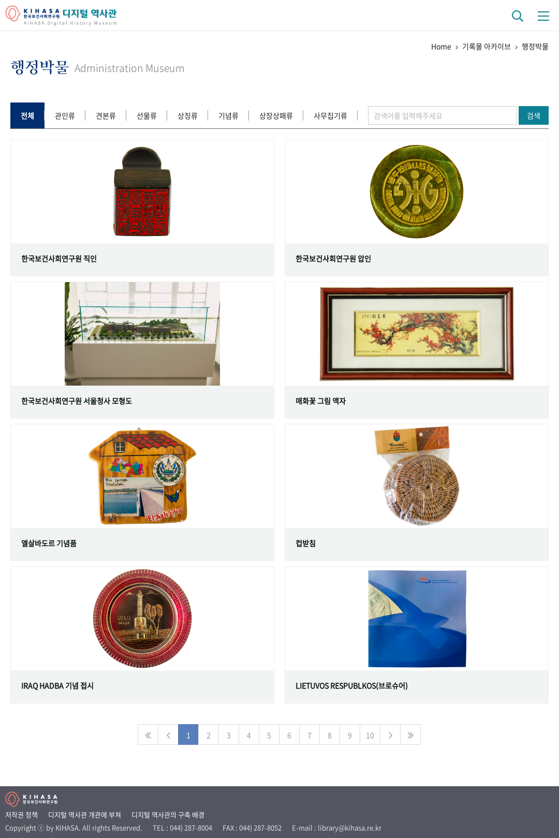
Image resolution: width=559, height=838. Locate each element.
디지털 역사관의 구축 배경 (167, 814)
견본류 (106, 115)
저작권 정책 (21, 814)
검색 (533, 115)
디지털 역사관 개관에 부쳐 (84, 814)
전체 (27, 115)
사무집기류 (330, 115)
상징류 (188, 115)
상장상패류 (276, 115)
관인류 (65, 115)
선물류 (147, 115)
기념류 (228, 115)
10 (370, 735)
